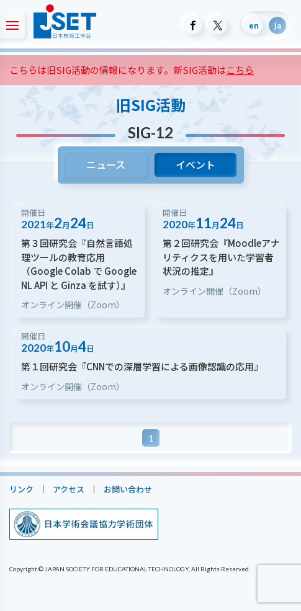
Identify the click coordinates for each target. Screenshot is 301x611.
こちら (240, 69)
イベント (195, 164)
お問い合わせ (128, 489)
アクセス (68, 489)
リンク (21, 489)
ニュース (105, 164)
